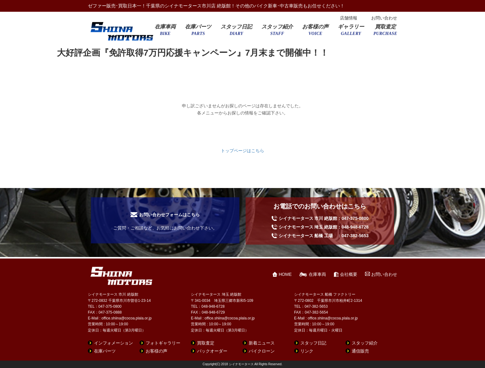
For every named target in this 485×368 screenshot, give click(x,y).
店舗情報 (348, 17)
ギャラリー (351, 32)
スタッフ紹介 (277, 32)
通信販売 (360, 351)
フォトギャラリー (163, 342)
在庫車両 (165, 32)
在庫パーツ (198, 32)
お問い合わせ (384, 17)
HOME (285, 274)
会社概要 (348, 274)
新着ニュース (262, 342)
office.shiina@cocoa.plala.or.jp (126, 318)
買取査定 (385, 32)
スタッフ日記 (236, 32)
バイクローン (262, 351)
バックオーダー (212, 351)
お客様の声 (315, 32)
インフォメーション (113, 342)
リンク (306, 351)
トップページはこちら (242, 150)
